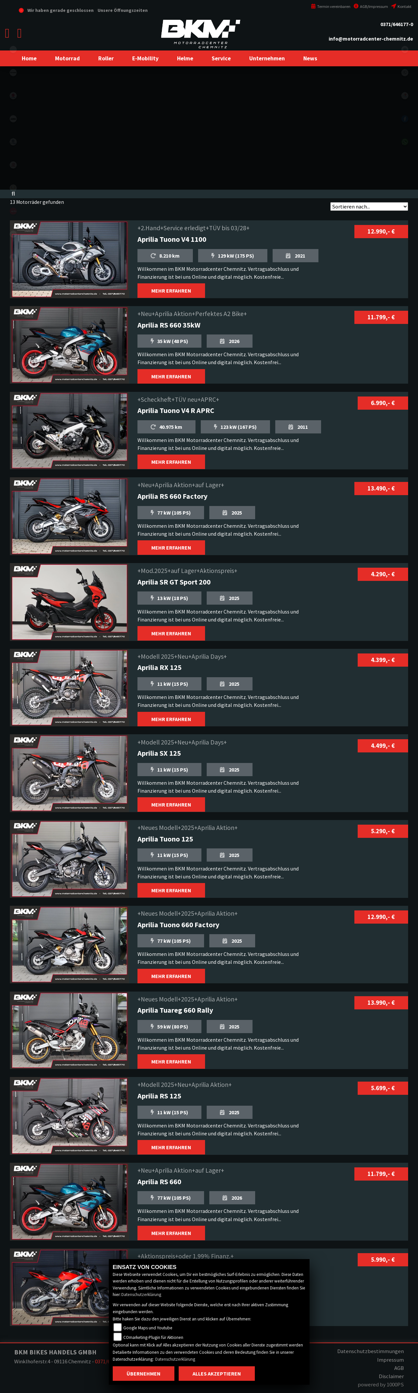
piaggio (13, 257)
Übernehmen (144, 1373)
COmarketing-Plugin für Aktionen (153, 1337)
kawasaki (13, 72)
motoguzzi (13, 234)
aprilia (13, 211)
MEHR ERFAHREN (171, 290)
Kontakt (401, 6)
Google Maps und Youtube (147, 1328)
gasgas (13, 165)
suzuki (13, 96)
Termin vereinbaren (330, 6)
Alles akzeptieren (217, 1373)
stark (13, 188)
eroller (13, 49)
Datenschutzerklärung (141, 1294)
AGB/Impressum (371, 6)
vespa (13, 280)
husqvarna (13, 142)
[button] (67, 58)
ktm (13, 119)
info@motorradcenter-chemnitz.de (371, 39)
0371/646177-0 (396, 24)
